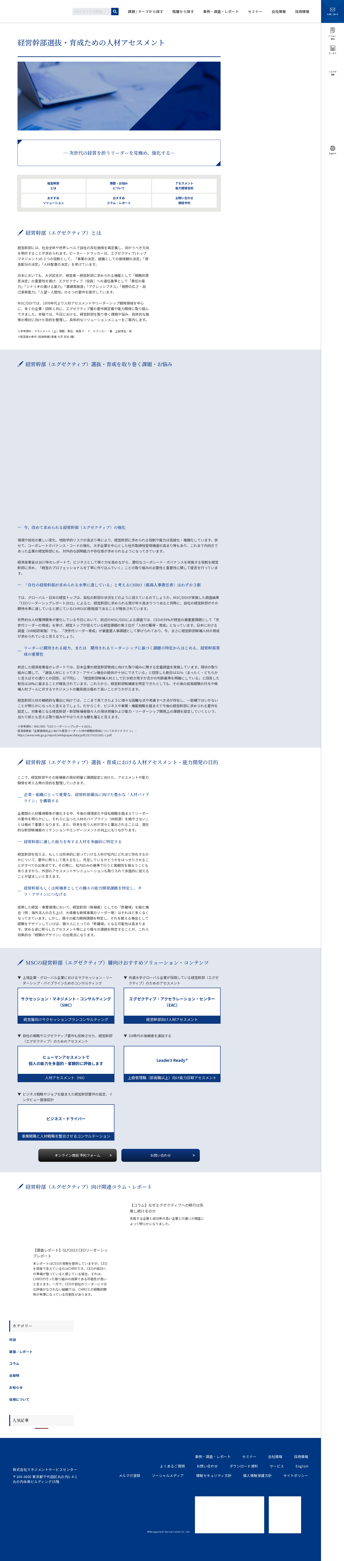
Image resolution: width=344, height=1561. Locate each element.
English (302, 1466)
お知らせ (16, 1387)
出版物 (14, 1375)
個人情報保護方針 (257, 1475)
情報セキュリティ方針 (214, 1475)
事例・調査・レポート (213, 1456)
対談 (12, 1339)
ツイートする (15, 1555)
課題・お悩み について (119, 185)
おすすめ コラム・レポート (119, 200)
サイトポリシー (295, 1475)
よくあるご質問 (172, 1466)
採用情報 (301, 1456)
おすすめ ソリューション (53, 200)
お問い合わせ (160, 1155)
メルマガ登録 (129, 1475)
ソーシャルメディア (168, 1475)
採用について (19, 1399)
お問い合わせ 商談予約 (184, 200)
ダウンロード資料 (244, 1466)
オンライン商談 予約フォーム (77, 1155)
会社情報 (275, 1456)
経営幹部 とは (53, 185)
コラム (14, 1363)
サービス (277, 1466)
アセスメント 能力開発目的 (184, 185)
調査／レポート (21, 1351)
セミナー (249, 1456)
